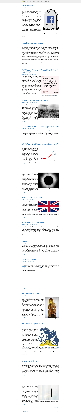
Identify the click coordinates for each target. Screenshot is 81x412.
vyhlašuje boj (36, 348)
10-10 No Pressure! (29, 260)
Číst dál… (23, 37)
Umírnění (25, 241)
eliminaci (57, 347)
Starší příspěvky (55, 407)
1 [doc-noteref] (49, 130)
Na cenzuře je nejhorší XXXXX (34, 324)
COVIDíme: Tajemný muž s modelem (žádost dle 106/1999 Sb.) (40, 71)
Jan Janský (24, 7)
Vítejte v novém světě (30, 169)
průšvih (39, 267)
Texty (30, 1)
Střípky (34, 1)
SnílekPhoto (47, 1)
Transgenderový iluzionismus (33, 222)
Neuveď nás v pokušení (30, 294)
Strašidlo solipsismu (29, 361)
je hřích (41, 347)
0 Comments (34, 7)
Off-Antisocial (27, 6)
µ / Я (42, 1)
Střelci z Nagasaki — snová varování (36, 100)
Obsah (38, 1)
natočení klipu (24, 266)
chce (28, 346)
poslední (30, 351)
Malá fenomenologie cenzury (33, 43)
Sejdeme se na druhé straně (32, 197)
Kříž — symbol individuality (32, 381)
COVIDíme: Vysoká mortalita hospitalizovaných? (40, 127)
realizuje (48, 347)
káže (26, 347)
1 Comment (34, 325)
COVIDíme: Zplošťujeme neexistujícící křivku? (40, 144)
